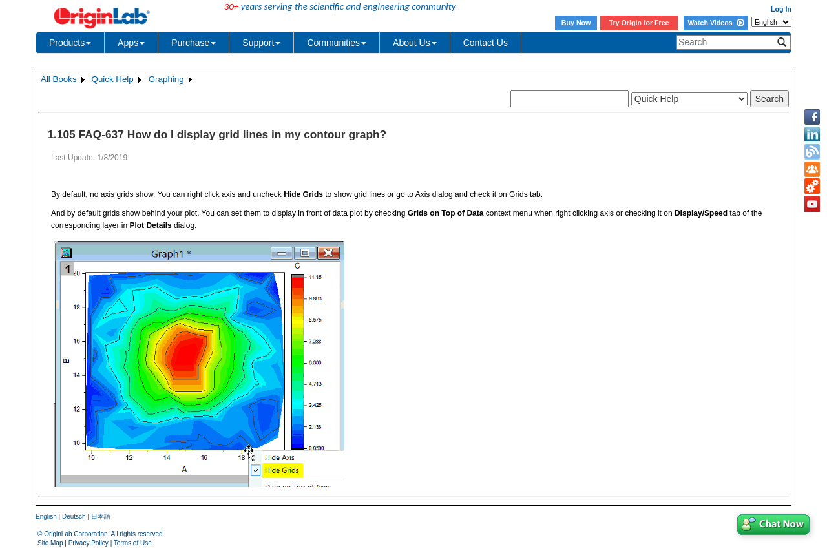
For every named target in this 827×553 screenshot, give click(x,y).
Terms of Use (133, 543)
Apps (131, 42)
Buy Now (576, 22)
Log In (781, 9)
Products (70, 42)
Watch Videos (715, 22)
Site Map (50, 543)
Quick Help (113, 79)
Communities (336, 42)
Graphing (166, 79)
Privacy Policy (88, 543)
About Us (415, 42)
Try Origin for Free (639, 22)
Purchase (193, 42)
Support (261, 42)
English (46, 516)
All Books (59, 79)
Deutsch (74, 516)
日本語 (100, 516)
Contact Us (485, 42)
